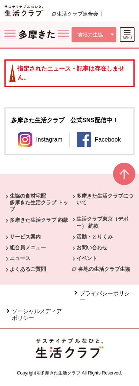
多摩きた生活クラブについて (104, 199)
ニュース (20, 258)
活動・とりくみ (94, 237)
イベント (86, 258)
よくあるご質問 (28, 269)
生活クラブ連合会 (77, 13)
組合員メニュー (28, 247)
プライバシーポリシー (105, 296)
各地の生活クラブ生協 (104, 269)
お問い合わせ (91, 247)
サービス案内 (25, 237)
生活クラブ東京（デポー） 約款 (102, 222)
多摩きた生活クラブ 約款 (39, 220)
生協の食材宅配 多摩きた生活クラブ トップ (39, 202)
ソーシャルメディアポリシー (37, 314)
